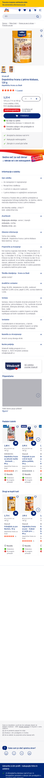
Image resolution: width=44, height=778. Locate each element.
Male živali (13, 23)
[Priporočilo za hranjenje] (22, 247)
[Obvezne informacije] (22, 232)
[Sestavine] (22, 320)
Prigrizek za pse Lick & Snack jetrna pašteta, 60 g (28, 460)
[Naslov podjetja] (22, 344)
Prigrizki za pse (7, 25)
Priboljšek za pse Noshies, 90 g (11, 528)
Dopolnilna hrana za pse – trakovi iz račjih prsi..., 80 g (29, 530)
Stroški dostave (24, 727)
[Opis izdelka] (22, 178)
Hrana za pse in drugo (26, 23)
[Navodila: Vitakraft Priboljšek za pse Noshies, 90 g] (8, 545)
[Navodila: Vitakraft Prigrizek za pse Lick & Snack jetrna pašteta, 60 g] (26, 474)
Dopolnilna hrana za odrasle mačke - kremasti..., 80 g (11, 460)
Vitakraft (5, 76)
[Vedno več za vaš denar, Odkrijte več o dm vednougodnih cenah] (22, 159)
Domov (4, 23)
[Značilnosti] (22, 216)
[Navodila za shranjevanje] (22, 334)
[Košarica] (35, 10)
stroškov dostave (13, 106)
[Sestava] (22, 298)
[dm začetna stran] (6, 10)
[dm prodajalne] (19, 10)
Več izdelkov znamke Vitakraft (21, 366)
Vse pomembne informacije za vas (13, 4)
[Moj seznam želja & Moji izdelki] (24, 10)
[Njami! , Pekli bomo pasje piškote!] (22, 398)
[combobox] (22, 16)
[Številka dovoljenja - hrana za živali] (22, 273)
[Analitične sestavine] (22, 283)
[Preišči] (37, 16)
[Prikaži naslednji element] (38, 440)
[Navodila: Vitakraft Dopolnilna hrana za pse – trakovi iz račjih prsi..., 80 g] (26, 545)
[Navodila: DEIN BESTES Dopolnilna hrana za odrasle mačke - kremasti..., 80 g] (8, 474)
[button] (40, 10)
